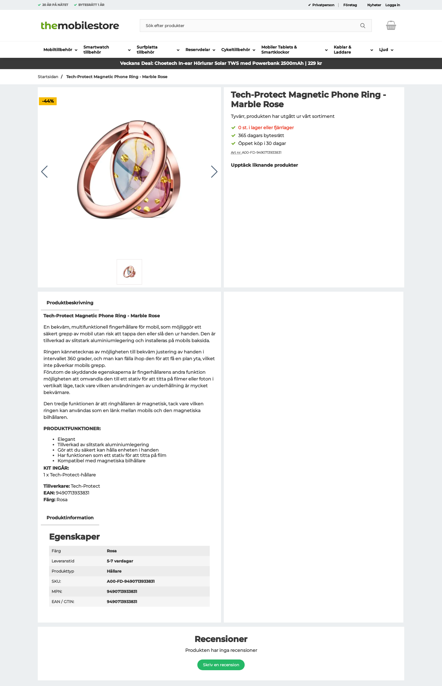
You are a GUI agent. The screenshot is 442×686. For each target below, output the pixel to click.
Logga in (392, 5)
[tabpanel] (129, 403)
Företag (350, 5)
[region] (129, 303)
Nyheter (374, 5)
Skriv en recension (221, 664)
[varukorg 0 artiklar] (391, 25)
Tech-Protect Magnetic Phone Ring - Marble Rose (116, 76)
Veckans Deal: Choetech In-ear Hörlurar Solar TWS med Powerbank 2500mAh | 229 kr (221, 63)
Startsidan (48, 76)
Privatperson (322, 5)
